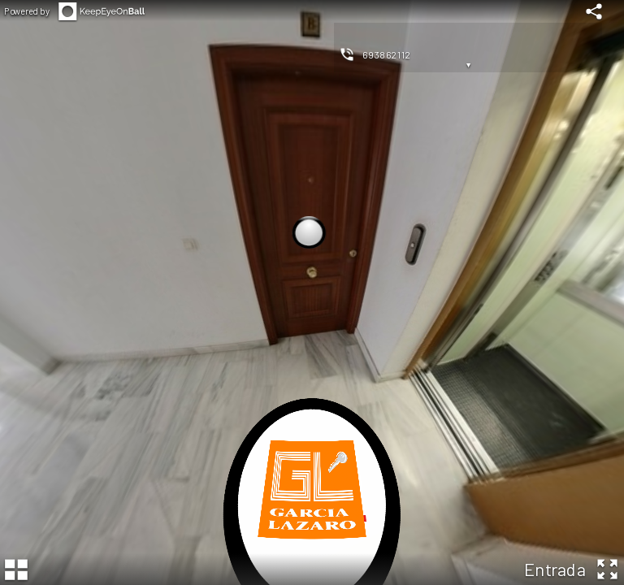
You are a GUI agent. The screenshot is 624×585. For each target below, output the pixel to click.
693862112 (386, 54)
